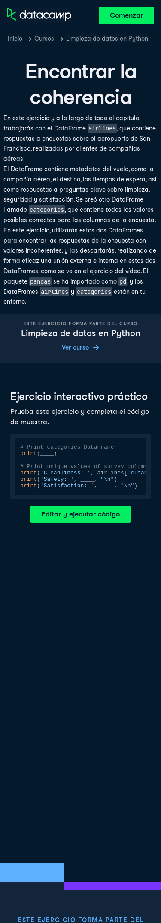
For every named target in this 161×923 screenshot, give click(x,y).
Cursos (44, 38)
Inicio (15, 38)
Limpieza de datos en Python (107, 38)
